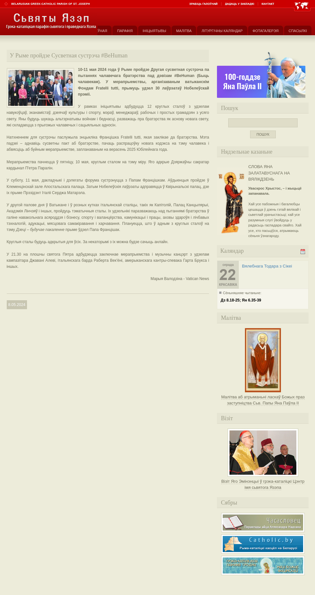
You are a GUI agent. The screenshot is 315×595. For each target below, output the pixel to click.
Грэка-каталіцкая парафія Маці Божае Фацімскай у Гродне (263, 565)
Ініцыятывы (154, 31)
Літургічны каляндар (222, 31)
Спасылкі (298, 31)
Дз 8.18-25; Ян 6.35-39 (241, 300)
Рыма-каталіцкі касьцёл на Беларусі (263, 544)
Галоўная (97, 31)
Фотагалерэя (266, 31)
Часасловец (263, 522)
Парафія (124, 31)
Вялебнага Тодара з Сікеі (267, 266)
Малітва (184, 31)
